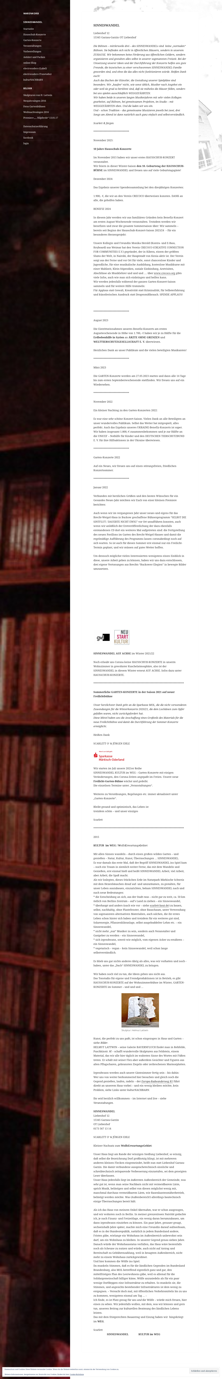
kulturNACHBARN (33, 79)
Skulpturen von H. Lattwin (37, 95)
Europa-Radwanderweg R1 (157, 1081)
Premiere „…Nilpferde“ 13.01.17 (40, 117)
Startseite (28, 28)
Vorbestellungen (32, 51)
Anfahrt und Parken (34, 57)
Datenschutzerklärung (35, 126)
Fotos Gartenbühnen (34, 106)
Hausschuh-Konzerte (34, 34)
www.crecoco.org (164, 273)
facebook (28, 137)
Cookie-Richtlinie (77, 1374)
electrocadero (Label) (35, 68)
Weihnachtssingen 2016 (36, 112)
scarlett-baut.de (159, 905)
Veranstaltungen (32, 45)
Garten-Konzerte (32, 40)
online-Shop (29, 62)
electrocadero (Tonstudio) (37, 74)
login (26, 143)
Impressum (29, 132)
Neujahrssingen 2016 (34, 100)
